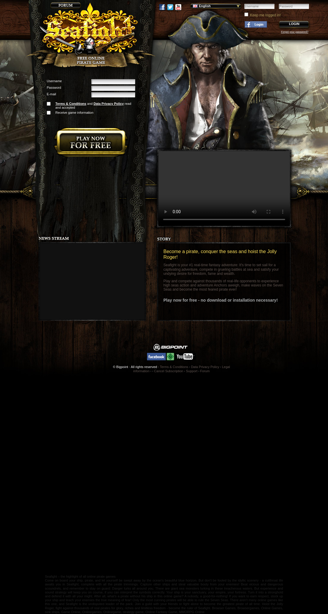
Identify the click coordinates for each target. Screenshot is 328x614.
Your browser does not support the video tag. (224, 188)
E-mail (51, 94)
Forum (205, 371)
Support (192, 371)
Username (54, 81)
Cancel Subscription (168, 371)
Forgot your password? (294, 31)
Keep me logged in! (265, 15)
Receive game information (74, 112)
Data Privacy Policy (108, 103)
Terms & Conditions (70, 103)
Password (54, 87)
